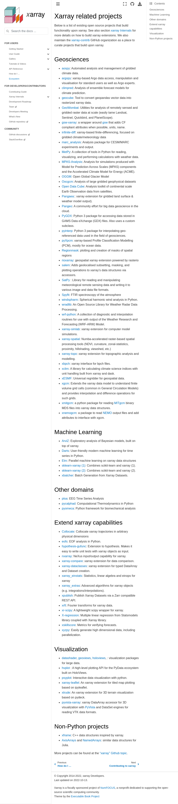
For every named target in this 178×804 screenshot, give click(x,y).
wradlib (66, 304)
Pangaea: (68, 196)
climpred (67, 88)
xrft (64, 605)
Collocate (68, 531)
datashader (69, 658)
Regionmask (70, 250)
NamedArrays (92, 740)
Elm (64, 460)
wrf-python (69, 314)
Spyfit (65, 294)
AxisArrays (69, 740)
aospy (66, 68)
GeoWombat (70, 107)
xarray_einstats (72, 575)
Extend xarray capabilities (157, 26)
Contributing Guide (18, 92)
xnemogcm (69, 412)
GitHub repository (17, 122)
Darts (65, 450)
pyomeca (68, 508)
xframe (66, 735)
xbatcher (67, 475)
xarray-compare (72, 561)
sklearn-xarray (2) (73, 470)
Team (12, 107)
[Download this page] (139, 4)
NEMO (107, 412)
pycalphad (68, 503)
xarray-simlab (71, 329)
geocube (67, 97)
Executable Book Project (85, 796)
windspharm (70, 299)
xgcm (65, 383)
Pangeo (67, 206)
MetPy (66, 152)
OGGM (66, 176)
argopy (66, 78)
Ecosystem (14, 79)
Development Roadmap (20, 102)
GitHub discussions (18, 134)
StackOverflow (16, 139)
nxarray (67, 556)
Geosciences (157, 9)
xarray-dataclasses (74, 566)
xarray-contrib (81, 40)
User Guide (14, 54)
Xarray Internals (16, 97)
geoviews (84, 658)
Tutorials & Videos (17, 64)
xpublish (67, 595)
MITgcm (119, 403)
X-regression (70, 615)
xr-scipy (67, 610)
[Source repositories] (132, 4)
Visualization (157, 33)
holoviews (99, 658)
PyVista (90, 707)
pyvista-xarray (71, 702)
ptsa (64, 498)
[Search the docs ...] (26, 31)
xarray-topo (69, 353)
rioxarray (67, 260)
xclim (65, 368)
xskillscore (69, 625)
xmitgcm (67, 403)
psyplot (66, 677)
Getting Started (16, 49)
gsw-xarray (69, 122)
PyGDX (67, 216)
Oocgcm (67, 181)
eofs (64, 541)
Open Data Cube (73, 186)
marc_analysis (71, 142)
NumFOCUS (107, 787)
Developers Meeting (18, 111)
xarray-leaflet (70, 682)
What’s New (14, 116)
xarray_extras (71, 585)
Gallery (12, 59)
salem (66, 265)
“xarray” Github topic (113, 753)
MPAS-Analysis (72, 161)
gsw (105, 122)
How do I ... (14, 74)
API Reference (16, 69)
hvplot (66, 668)
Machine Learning (160, 14)
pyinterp (67, 230)
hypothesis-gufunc (74, 546)
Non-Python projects (161, 38)
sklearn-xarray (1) (73, 465)
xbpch (66, 363)
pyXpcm (67, 240)
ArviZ (65, 440)
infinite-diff (68, 132)
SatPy (66, 280)
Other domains (158, 19)
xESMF (67, 378)
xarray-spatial (71, 339)
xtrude (66, 692)
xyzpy (65, 630)
